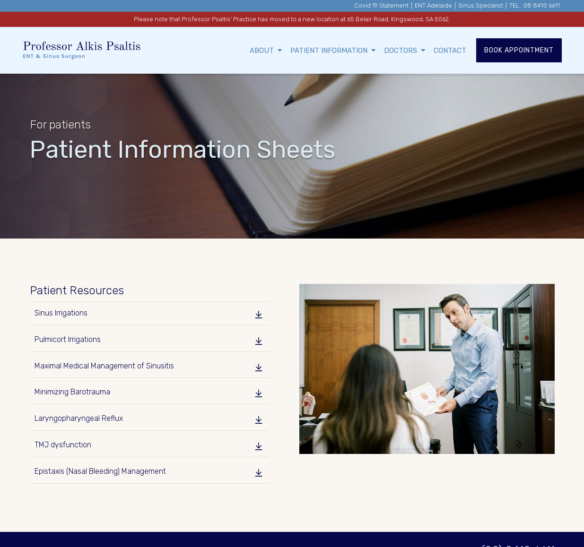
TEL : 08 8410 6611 (534, 5)
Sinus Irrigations (61, 312)
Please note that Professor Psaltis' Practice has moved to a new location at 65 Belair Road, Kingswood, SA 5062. (292, 19)
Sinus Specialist (480, 5)
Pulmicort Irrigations (68, 339)
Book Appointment (519, 50)
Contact (450, 50)
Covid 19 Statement (381, 5)
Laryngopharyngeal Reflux (79, 418)
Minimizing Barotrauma (72, 391)
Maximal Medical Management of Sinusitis (104, 365)
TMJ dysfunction (63, 444)
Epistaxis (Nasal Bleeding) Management (100, 471)
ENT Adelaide (433, 5)
